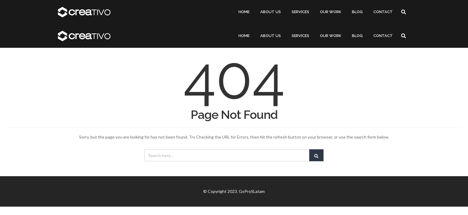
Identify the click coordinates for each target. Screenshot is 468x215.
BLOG (357, 12)
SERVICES (300, 12)
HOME (244, 12)
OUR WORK (330, 12)
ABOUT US (270, 12)
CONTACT (383, 12)
